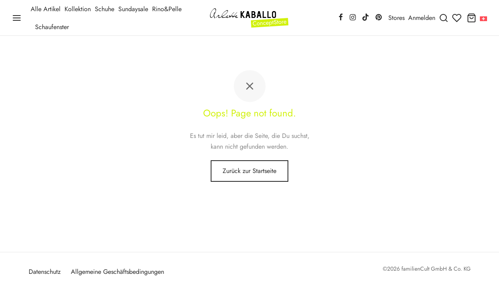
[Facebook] (340, 18)
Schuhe (104, 9)
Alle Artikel (46, 9)
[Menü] (17, 18)
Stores (396, 17)
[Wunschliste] (457, 18)
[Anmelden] (421, 17)
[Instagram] (352, 18)
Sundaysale (133, 9)
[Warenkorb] (471, 18)
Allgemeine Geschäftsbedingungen (117, 271)
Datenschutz (45, 271)
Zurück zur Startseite (249, 170)
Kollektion (78, 9)
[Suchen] (443, 18)
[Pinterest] (378, 18)
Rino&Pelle (167, 9)
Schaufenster (52, 26)
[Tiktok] (365, 18)
